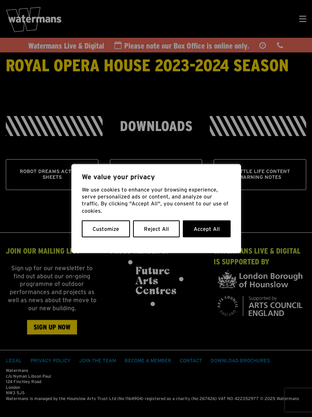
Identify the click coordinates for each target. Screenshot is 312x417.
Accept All (207, 228)
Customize (106, 228)
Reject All (156, 228)
